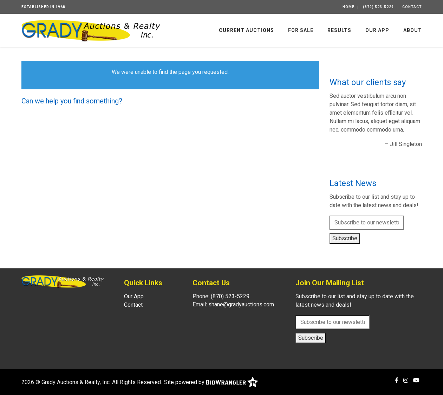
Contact (412, 7)
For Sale (300, 30)
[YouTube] (416, 380)
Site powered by (211, 382)
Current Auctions (246, 30)
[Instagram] (405, 380)
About (412, 30)
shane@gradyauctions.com (241, 304)
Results (339, 30)
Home (348, 7)
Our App (377, 30)
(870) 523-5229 (378, 7)
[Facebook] (396, 380)
